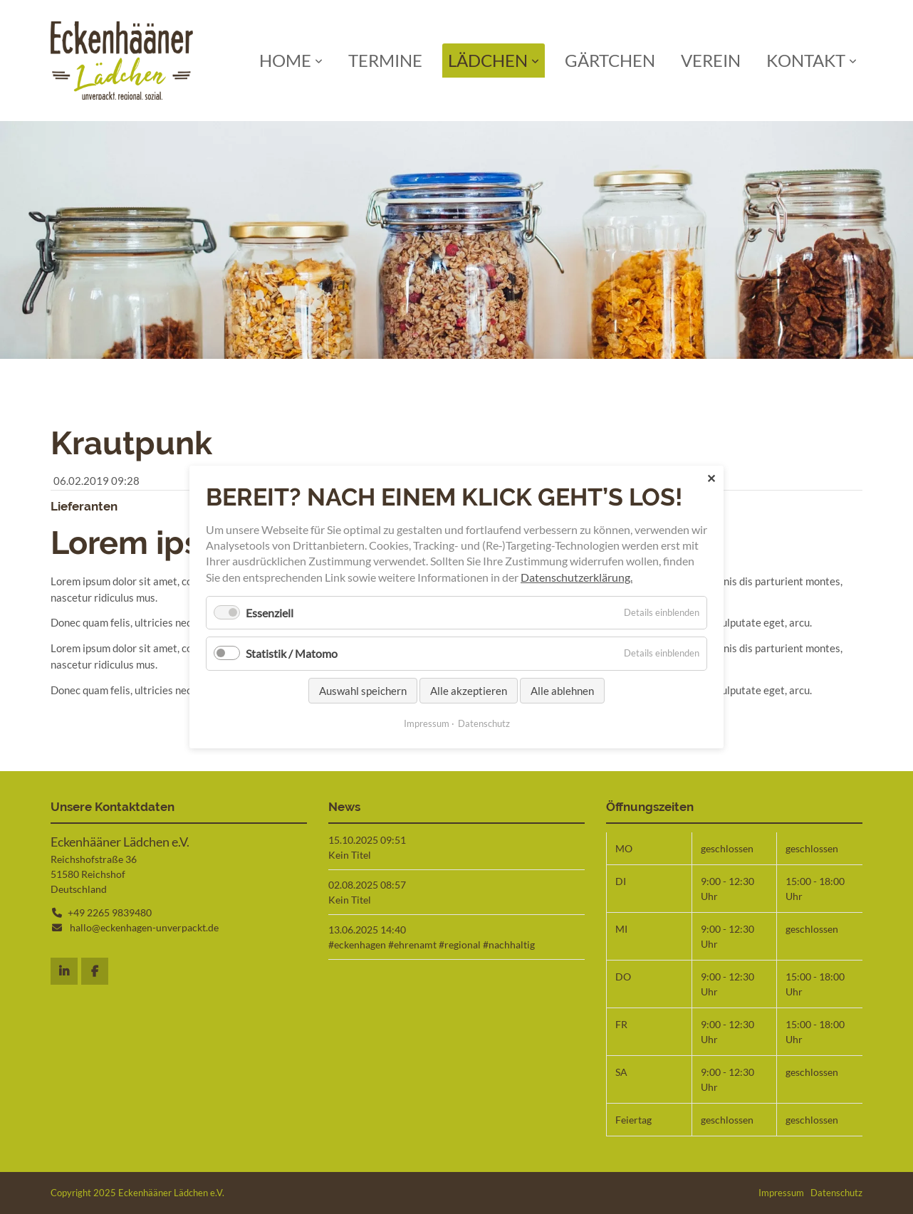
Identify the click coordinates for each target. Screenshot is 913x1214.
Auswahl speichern (363, 690)
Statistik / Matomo (292, 654)
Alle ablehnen (562, 690)
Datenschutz (836, 1192)
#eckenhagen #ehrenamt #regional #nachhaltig (431, 944)
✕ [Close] (711, 478)
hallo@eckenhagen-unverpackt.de (144, 927)
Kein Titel (349, 855)
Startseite (122, 60)
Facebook (94, 971)
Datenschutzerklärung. (576, 577)
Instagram (64, 971)
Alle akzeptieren (468, 690)
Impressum (781, 1192)
